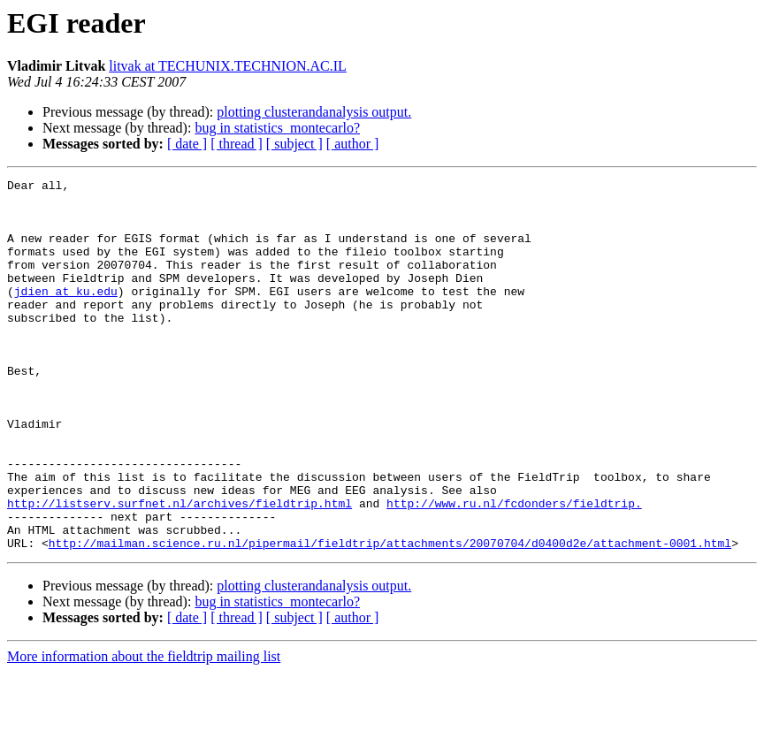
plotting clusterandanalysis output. (314, 111)
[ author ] (352, 143)
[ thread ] (236, 143)
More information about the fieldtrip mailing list (143, 730)
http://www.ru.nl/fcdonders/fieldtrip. (514, 569)
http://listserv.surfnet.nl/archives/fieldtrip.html (179, 569)
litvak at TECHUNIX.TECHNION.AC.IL (228, 65)
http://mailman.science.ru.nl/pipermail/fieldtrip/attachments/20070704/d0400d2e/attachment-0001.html (390, 617)
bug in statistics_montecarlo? (277, 127)
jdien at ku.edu (66, 315)
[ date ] (187, 143)
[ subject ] (294, 143)
